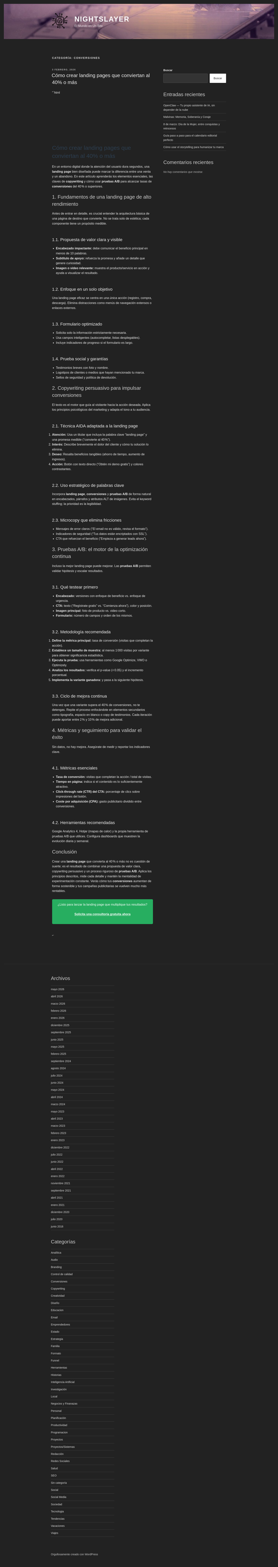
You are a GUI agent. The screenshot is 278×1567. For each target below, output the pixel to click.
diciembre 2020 (60, 1212)
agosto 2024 (58, 1068)
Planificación (58, 1418)
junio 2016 (57, 1226)
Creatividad (58, 1295)
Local (54, 1396)
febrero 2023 (58, 1133)
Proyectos (57, 1439)
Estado (55, 1331)
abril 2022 (57, 1169)
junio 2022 (57, 1161)
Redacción (57, 1453)
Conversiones (59, 1281)
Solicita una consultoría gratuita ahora (102, 914)
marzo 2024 (58, 1104)
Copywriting (58, 1288)
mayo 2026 (57, 989)
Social (54, 1489)
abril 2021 (57, 1197)
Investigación (59, 1389)
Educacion (57, 1310)
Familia (55, 1346)
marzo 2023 (58, 1125)
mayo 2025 (57, 1046)
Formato (56, 1353)
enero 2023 (58, 1140)
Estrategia (57, 1339)
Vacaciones (58, 1525)
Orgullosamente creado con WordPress (74, 1554)
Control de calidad (62, 1274)
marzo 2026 (58, 1003)
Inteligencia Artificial (63, 1382)
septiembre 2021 (61, 1190)
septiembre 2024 (61, 1061)
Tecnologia (57, 1511)
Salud (54, 1468)
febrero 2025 (58, 1053)
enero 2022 (58, 1176)
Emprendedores (60, 1324)
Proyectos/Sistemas (63, 1446)
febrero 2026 (58, 1010)
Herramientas (59, 1367)
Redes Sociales (60, 1461)
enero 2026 (58, 1017)
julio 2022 (57, 1154)
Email (54, 1317)
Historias (56, 1374)
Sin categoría (59, 1482)
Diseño (55, 1303)
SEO (54, 1475)
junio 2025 (57, 1039)
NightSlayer (101, 19)
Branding (56, 1267)
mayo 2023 (57, 1111)
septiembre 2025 (61, 1032)
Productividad (59, 1425)
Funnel (55, 1360)
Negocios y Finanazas (64, 1403)
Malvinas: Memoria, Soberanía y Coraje (187, 116)
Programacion (59, 1432)
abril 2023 (57, 1118)
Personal (56, 1410)
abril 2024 (57, 1097)
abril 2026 (57, 996)
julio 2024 (57, 1075)
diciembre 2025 (60, 1025)
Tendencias (58, 1518)
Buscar (167, 70)
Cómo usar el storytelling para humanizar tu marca (193, 147)
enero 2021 (58, 1204)
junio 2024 (57, 1082)
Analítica (56, 1252)
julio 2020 (57, 1219)
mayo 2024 (57, 1089)
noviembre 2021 (60, 1183)
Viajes (54, 1533)
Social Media (58, 1497)
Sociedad (56, 1504)
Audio (54, 1259)
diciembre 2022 (60, 1147)
